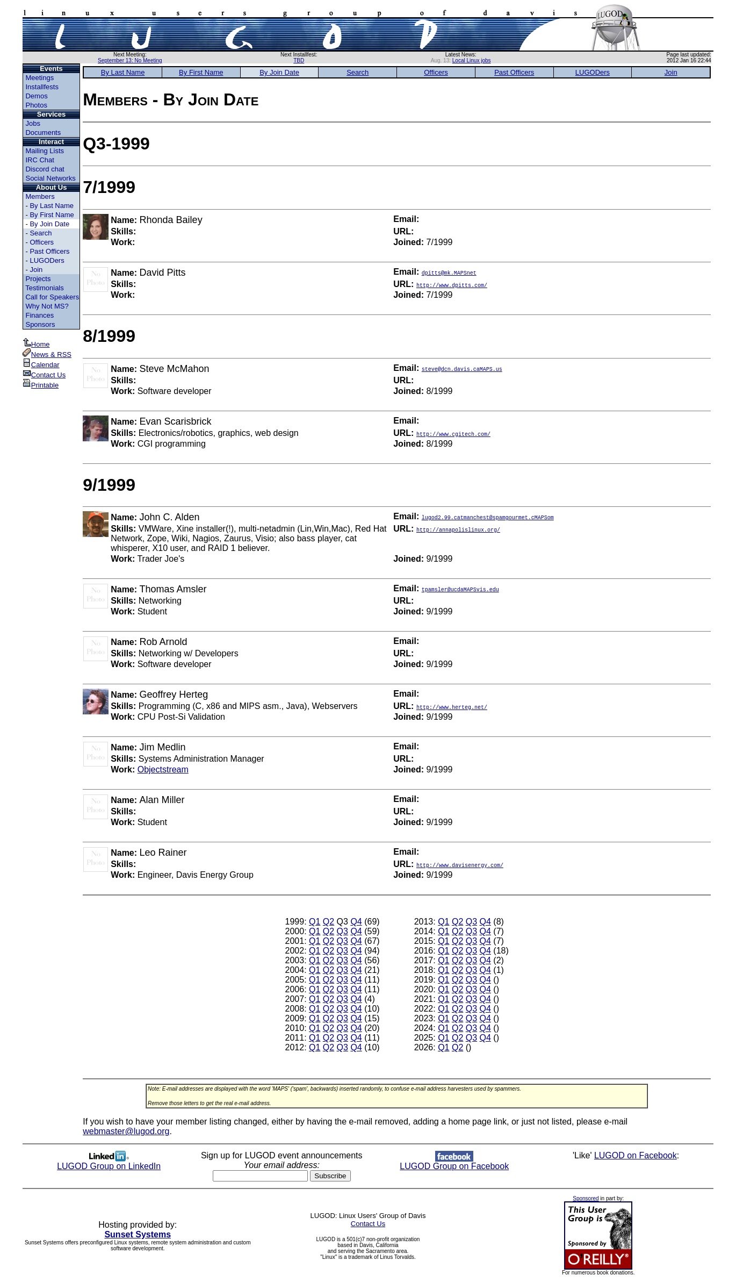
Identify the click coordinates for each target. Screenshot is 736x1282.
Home (36, 344)
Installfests (41, 87)
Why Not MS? (46, 306)
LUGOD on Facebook (635, 1155)
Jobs (32, 123)
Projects (37, 279)
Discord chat (44, 169)
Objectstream (163, 769)
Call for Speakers (52, 297)
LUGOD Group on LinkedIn (109, 1162)
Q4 (356, 921)
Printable (41, 385)
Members (39, 196)
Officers (42, 242)
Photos (36, 105)
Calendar (41, 365)
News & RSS (47, 354)
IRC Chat (39, 160)
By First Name (52, 215)
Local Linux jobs (471, 60)
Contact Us (44, 375)
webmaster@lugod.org (126, 1131)
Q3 (342, 931)
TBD (298, 60)
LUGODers (47, 260)
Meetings (39, 78)
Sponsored (585, 1198)
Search (41, 233)
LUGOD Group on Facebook (454, 1162)
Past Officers (49, 251)
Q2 (328, 921)
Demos (36, 96)
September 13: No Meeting (130, 60)
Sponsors (40, 324)
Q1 (314, 921)
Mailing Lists (44, 151)
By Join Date (49, 224)
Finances (39, 315)
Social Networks (50, 178)
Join (36, 270)
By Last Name (52, 206)
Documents (43, 132)
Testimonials (44, 288)
